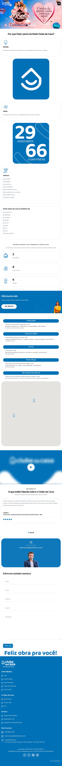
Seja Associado (8, 679)
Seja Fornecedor (8, 682)
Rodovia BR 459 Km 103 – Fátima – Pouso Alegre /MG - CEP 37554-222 (23, 369)
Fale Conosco (8, 689)
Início (5, 675)
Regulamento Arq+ (9, 719)
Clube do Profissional (10, 686)
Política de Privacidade (10, 715)
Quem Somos (8, 699)
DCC (5, 706)
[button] (59, 3)
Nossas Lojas (7, 702)
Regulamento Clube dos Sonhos (13, 722)
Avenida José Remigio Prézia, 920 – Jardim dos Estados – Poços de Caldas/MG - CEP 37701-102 (29, 343)
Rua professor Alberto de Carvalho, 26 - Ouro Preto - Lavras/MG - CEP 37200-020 (26, 356)
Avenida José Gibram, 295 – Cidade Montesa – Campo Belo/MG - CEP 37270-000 (25, 330)
